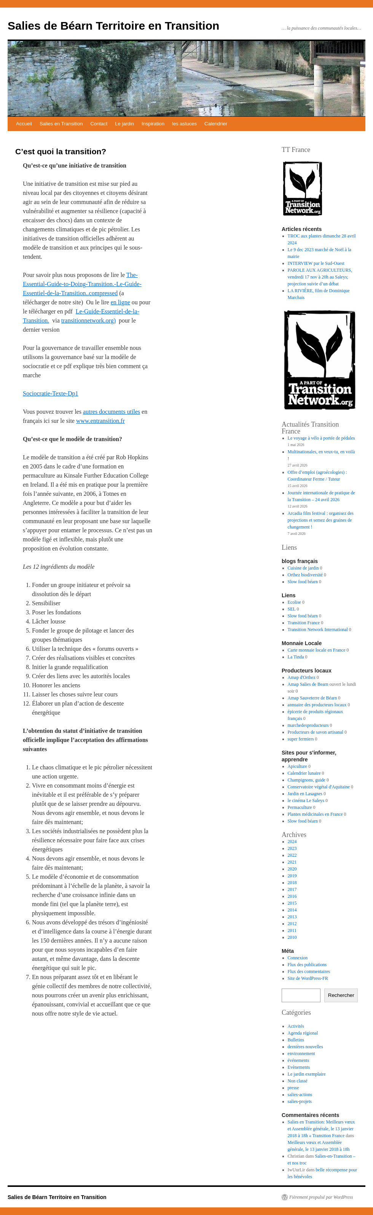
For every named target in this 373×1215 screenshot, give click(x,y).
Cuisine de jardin (303, 568)
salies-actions (300, 1094)
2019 (292, 875)
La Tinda (296, 657)
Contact (98, 124)
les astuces (184, 124)
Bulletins (296, 1040)
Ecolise (294, 602)
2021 (292, 862)
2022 (292, 855)
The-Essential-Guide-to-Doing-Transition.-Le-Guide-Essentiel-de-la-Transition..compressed (82, 284)
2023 (292, 848)
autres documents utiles (111, 411)
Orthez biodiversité (305, 574)
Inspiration (153, 124)
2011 (292, 930)
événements (298, 1060)
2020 (292, 869)
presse (293, 1087)
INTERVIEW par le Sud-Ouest (316, 263)
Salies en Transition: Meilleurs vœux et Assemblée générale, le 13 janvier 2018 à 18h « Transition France (321, 1128)
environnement (301, 1053)
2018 (292, 882)
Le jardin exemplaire (307, 1074)
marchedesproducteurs (308, 725)
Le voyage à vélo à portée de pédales (321, 438)
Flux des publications (307, 964)
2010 (292, 937)
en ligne (120, 302)
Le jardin (124, 124)
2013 (292, 916)
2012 (292, 923)
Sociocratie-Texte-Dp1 (50, 393)
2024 (292, 841)
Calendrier (215, 124)
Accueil (24, 124)
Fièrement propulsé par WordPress (321, 1197)
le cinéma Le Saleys (306, 800)
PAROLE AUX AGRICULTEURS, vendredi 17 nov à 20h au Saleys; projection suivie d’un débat (320, 276)
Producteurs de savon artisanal (315, 732)
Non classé (298, 1081)
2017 (292, 889)
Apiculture (297, 766)
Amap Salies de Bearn (308, 684)
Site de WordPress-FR (308, 978)
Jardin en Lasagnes (305, 793)
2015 (292, 903)
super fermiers (301, 739)
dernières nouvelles (305, 1046)
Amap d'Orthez (302, 677)
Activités (296, 1026)
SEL (292, 609)
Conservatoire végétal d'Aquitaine (319, 786)
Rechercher (341, 995)
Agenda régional (303, 1033)
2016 (292, 896)
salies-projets (300, 1101)
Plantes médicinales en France (315, 814)
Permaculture (300, 807)
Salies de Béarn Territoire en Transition (113, 25)
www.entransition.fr (100, 421)
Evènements (299, 1067)
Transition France (304, 622)
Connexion (298, 957)
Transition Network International (318, 629)
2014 (292, 910)
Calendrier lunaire (304, 773)
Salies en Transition (61, 124)
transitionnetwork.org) (88, 320)
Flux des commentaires (309, 971)
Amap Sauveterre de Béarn (312, 698)
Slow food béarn (303, 581)
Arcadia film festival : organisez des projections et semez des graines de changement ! (321, 520)
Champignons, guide (306, 780)
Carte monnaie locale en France (317, 650)
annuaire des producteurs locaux (317, 704)
